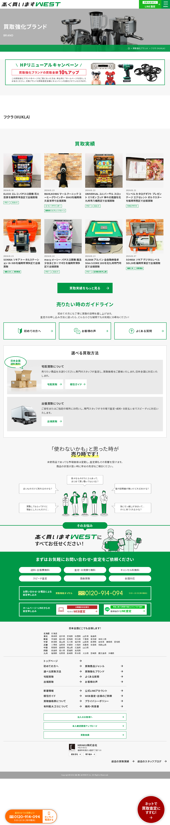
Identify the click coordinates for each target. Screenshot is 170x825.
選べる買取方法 (52, 671)
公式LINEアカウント (96, 690)
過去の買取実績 (120, 761)
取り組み (88, 754)
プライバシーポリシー (97, 701)
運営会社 (74, 754)
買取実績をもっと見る (85, 288)
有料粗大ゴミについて (56, 706)
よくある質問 (92, 676)
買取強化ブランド (140, 48)
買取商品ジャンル (95, 666)
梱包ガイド (76, 384)
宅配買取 (52, 384)
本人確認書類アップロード (85, 725)
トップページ (51, 661)
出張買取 (52, 421)
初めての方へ (51, 666)
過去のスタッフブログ (149, 761)
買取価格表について (55, 701)
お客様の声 (91, 681)
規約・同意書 (92, 706)
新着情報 (49, 690)
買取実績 (85, 734)
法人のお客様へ (85, 716)
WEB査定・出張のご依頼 (98, 696)
